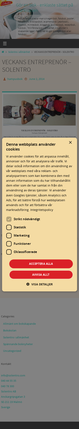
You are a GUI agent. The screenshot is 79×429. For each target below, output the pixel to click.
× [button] (70, 142)
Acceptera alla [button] (41, 264)
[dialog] (39, 214)
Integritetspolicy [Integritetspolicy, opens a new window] (41, 210)
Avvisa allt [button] (41, 274)
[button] (39, 284)
